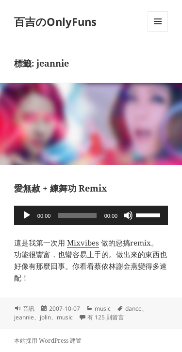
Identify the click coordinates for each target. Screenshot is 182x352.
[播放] (27, 215)
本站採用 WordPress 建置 (48, 340)
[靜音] (128, 215)
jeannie (24, 317)
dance (133, 308)
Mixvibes (83, 242)
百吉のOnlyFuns (55, 21)
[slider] (77, 215)
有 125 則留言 (105, 317)
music (103, 308)
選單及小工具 (157, 31)
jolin (45, 317)
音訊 (28, 308)
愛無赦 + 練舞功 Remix (60, 188)
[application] (91, 215)
